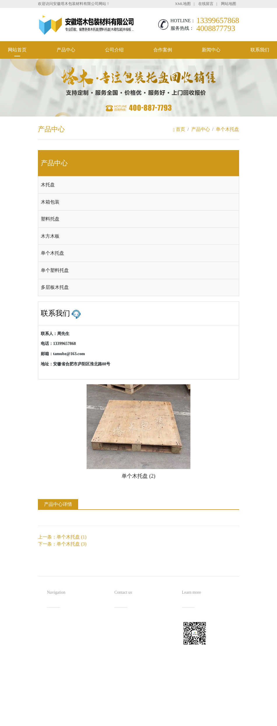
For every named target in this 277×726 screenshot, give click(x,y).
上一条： (62, 536)
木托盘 (48, 184)
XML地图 (183, 4)
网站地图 (228, 4)
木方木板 (50, 236)
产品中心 (66, 49)
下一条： (62, 543)
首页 (179, 129)
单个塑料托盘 (55, 270)
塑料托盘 (50, 218)
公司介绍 (114, 49)
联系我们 (259, 49)
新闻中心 (211, 49)
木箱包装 (50, 201)
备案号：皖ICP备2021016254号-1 (165, 709)
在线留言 (205, 4)
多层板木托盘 (55, 287)
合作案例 (162, 49)
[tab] (138, 184)
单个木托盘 (227, 129)
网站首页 (17, 49)
